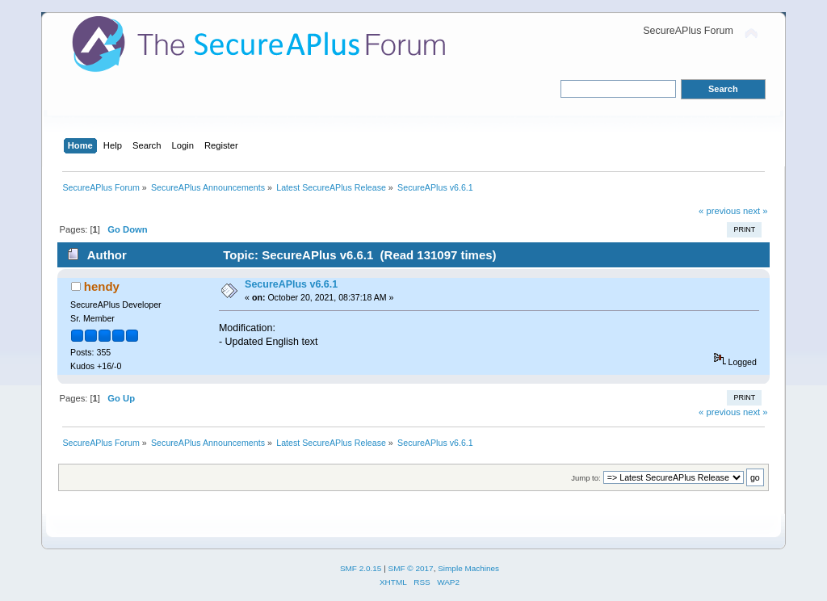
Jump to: (586, 477)
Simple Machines (468, 568)
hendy (102, 286)
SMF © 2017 (411, 568)
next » (755, 211)
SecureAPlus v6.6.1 (291, 284)
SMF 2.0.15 (361, 568)
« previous (720, 211)
